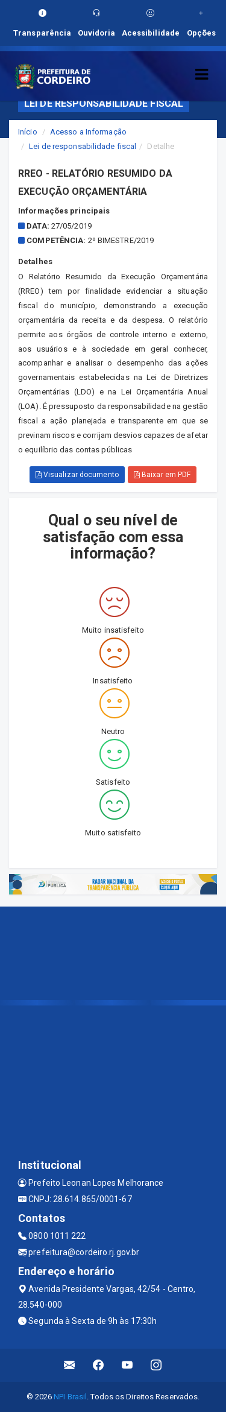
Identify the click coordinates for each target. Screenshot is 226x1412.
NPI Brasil (70, 1396)
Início (27, 131)
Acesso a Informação (88, 131)
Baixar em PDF (162, 474)
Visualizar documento (77, 474)
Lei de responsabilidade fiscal (82, 146)
